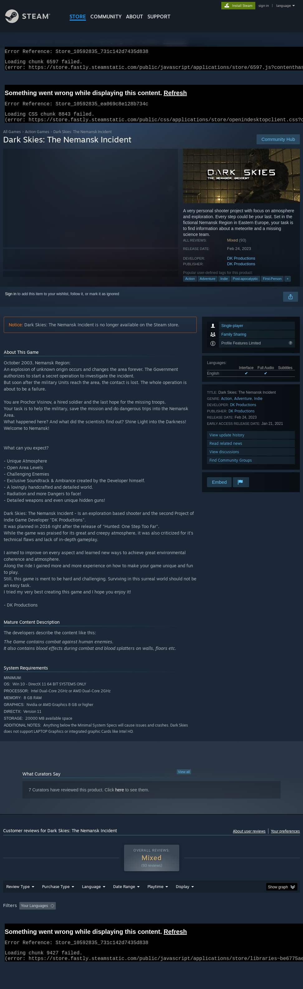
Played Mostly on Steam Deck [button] (190, 922)
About (134, 16)
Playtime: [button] (145, 922)
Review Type (18, 902)
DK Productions (241, 265)
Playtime (155, 902)
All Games (12, 139)
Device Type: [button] (36, 930)
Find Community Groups (230, 467)
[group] (151, 926)
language (283, 5)
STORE (78, 16)
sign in (263, 5)
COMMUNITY (106, 16)
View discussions (224, 459)
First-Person (272, 286)
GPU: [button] (9, 930)
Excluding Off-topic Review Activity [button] (97, 922)
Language (91, 902)
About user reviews (249, 838)
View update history (226, 442)
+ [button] (287, 286)
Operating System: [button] (242, 922)
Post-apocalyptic (245, 286)
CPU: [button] (274, 922)
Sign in (11, 301)
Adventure (207, 286)
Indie (224, 286)
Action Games (37, 139)
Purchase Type (56, 902)
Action (190, 286)
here (119, 797)
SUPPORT (159, 16)
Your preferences (285, 838)
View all (184, 779)
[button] (24, 921)
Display (182, 902)
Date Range (124, 902)
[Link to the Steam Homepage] (32, 21)
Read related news (225, 451)
